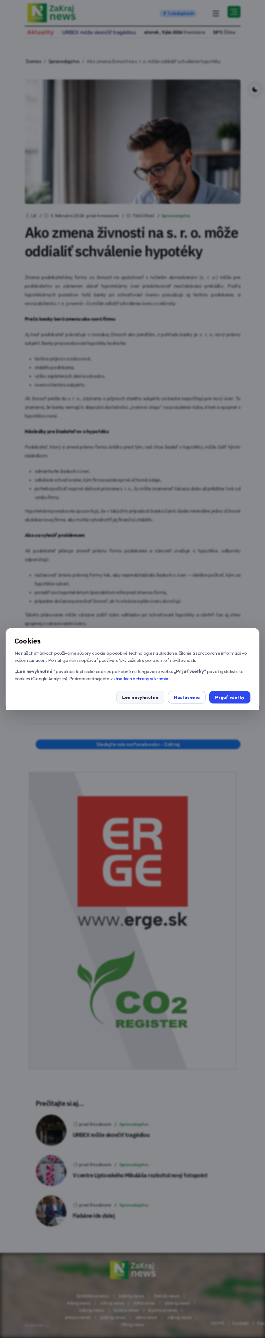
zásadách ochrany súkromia (140, 678)
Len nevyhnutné (140, 697)
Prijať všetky (230, 697)
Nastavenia (187, 697)
